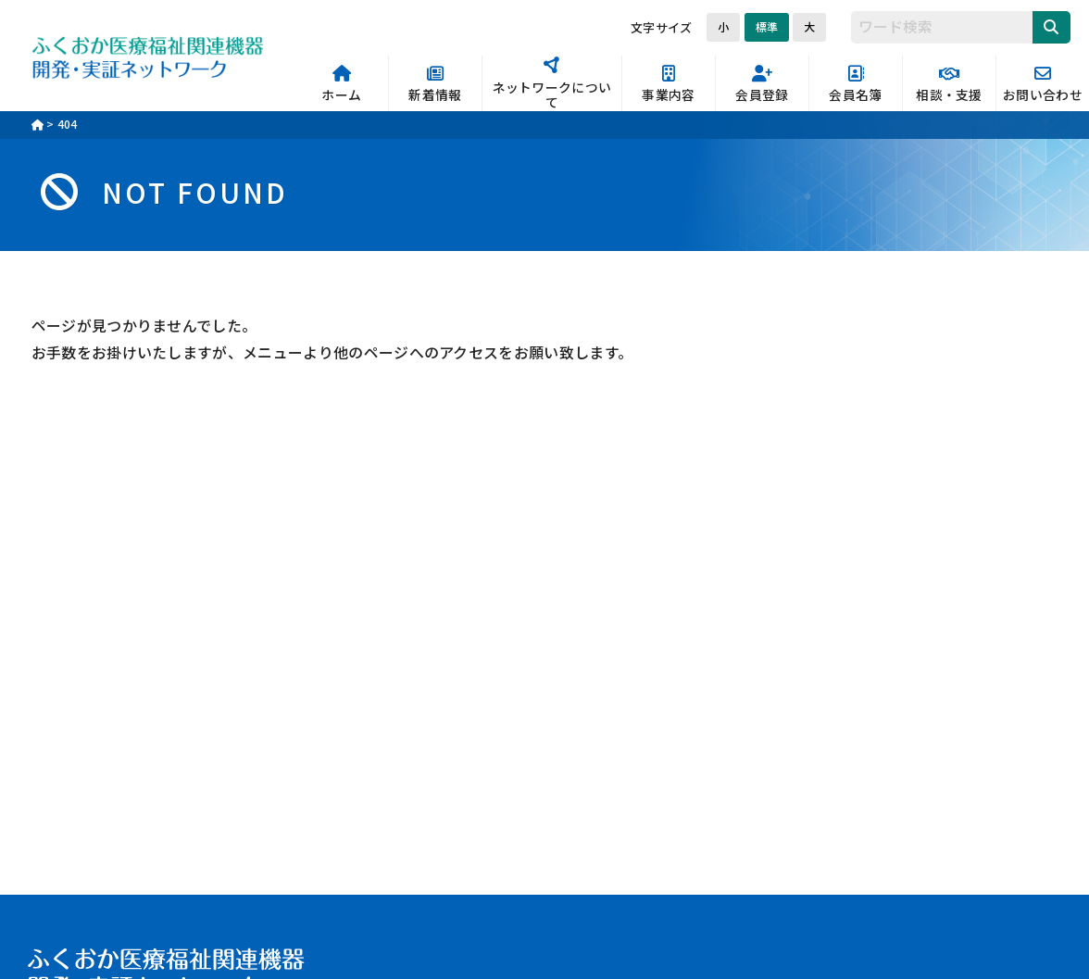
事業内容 (668, 85)
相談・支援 (949, 85)
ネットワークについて (552, 84)
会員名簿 (855, 85)
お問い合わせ (1042, 85)
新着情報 (435, 85)
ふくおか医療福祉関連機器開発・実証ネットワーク (148, 55)
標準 (767, 26)
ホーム (341, 85)
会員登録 (762, 85)
